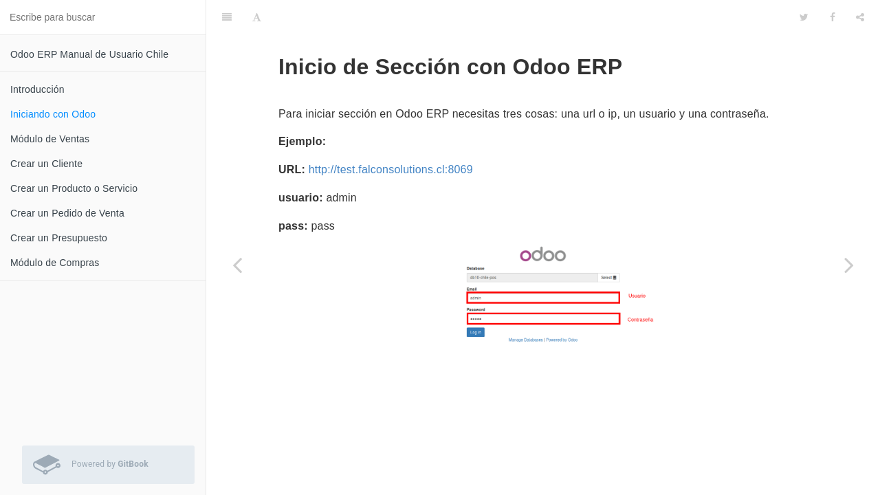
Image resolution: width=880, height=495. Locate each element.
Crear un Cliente (46, 163)
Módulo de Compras (54, 262)
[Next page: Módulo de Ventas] (849, 264)
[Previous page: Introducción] (237, 264)
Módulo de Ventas (49, 138)
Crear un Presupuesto (58, 237)
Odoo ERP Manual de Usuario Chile (89, 54)
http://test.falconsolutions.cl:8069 (391, 164)
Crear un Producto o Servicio (74, 188)
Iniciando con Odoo (53, 114)
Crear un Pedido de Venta (67, 213)
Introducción (37, 89)
